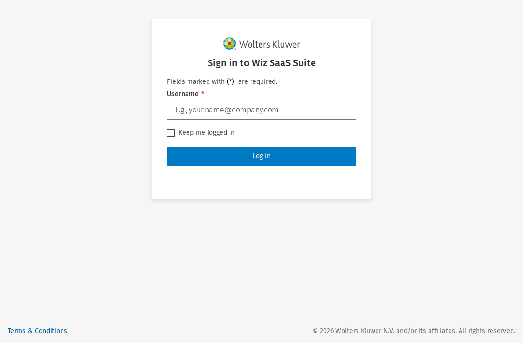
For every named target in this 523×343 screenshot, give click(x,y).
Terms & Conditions (37, 331)
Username (185, 94)
